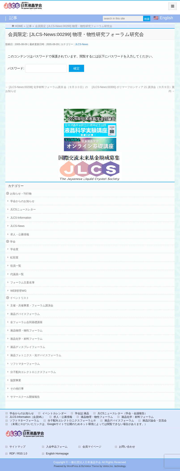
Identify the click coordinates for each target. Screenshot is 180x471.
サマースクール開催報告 (25, 396)
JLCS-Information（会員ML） (27, 417)
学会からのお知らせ (22, 201)
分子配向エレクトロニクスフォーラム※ (72, 420)
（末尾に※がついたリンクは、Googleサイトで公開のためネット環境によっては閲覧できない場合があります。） (78, 424)
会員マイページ (92, 446)
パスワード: (37, 68)
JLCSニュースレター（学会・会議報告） (122, 413)
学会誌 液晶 (82, 413)
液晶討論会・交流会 (154, 420)
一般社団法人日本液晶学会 (85, 462)
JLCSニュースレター (23, 209)
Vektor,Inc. (108, 466)
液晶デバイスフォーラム (25, 314)
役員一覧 (15, 265)
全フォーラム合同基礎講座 (26, 322)
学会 (12, 241)
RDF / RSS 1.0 (18, 453)
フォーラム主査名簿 (22, 282)
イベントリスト (19, 297)
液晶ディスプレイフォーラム (27, 347)
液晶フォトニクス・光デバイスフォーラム (35, 355)
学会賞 (14, 249)
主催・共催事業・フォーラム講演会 (31, 305)
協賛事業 (15, 380)
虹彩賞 (14, 257)
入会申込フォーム (57, 446)
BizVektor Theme (90, 466)
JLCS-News (81, 44)
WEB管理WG (18, 290)
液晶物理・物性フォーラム (26, 330)
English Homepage (57, 453)
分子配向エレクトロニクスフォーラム (33, 372)
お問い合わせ (127, 446)
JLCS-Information (20, 217)
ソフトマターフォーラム (25, 363)
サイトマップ (17, 446)
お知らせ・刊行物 (21, 193)
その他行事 (17, 388)
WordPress (72, 466)
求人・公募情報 (19, 234)
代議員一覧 (17, 274)
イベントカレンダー (54, 413)
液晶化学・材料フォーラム (26, 338)
